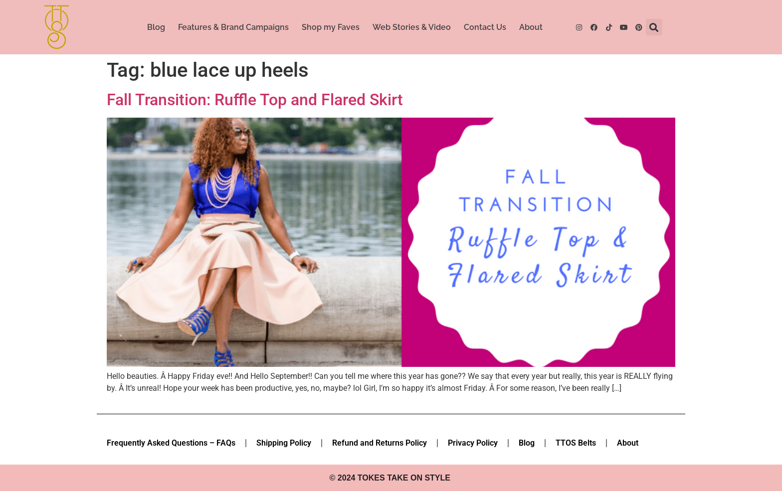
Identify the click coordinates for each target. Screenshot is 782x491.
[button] (654, 27)
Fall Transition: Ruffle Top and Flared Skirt (255, 99)
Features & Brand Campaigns (233, 27)
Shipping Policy (283, 443)
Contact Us (485, 27)
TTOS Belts (576, 443)
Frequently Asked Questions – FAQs (171, 443)
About (531, 27)
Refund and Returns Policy (379, 443)
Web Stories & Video (412, 27)
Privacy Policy (473, 443)
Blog (156, 27)
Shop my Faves (331, 27)
